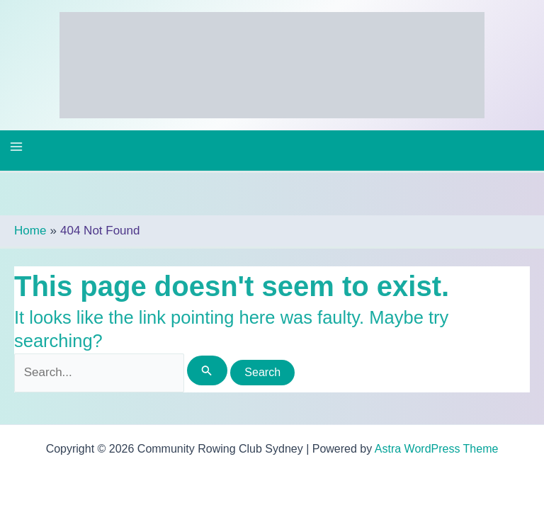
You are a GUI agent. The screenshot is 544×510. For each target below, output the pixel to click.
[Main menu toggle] (16, 146)
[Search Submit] (207, 370)
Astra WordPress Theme (437, 449)
